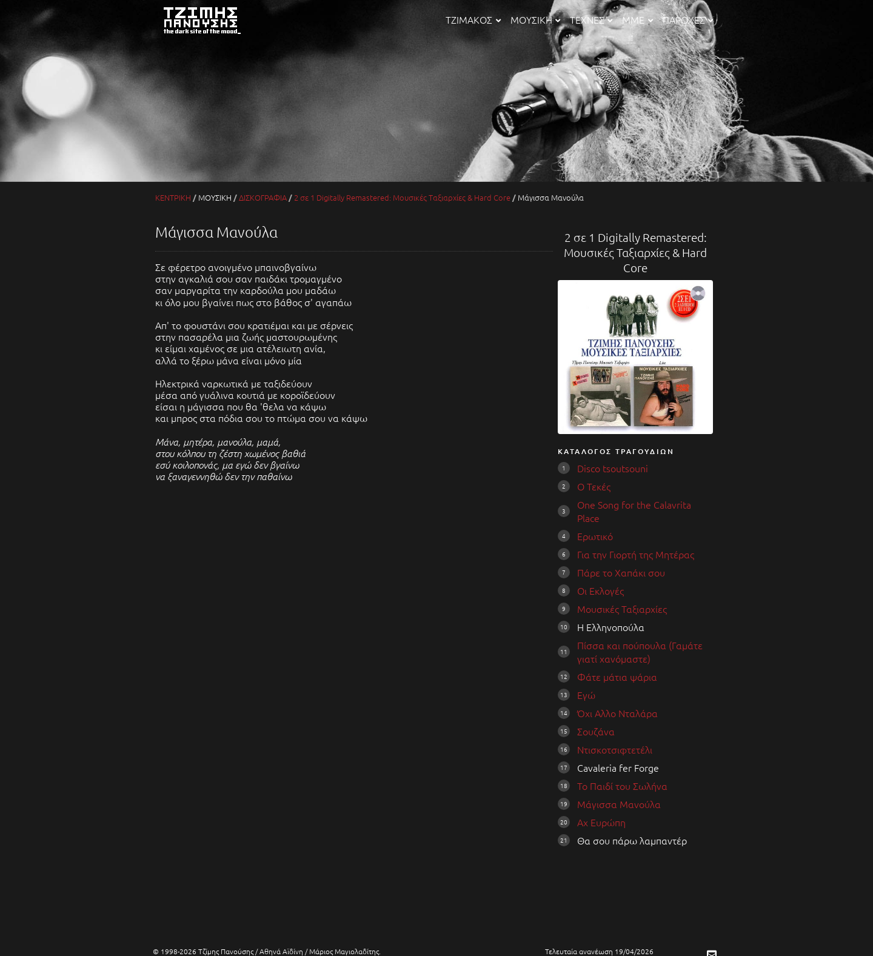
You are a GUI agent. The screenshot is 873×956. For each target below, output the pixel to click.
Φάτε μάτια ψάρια (617, 676)
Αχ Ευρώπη (601, 822)
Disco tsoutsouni (612, 468)
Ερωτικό (595, 536)
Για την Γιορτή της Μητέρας (635, 554)
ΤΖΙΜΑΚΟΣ (473, 19)
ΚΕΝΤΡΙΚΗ (173, 197)
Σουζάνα (596, 731)
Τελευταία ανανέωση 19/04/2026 (599, 951)
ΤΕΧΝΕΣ (591, 19)
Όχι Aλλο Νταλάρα (617, 713)
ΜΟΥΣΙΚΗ (535, 19)
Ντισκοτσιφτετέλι (614, 749)
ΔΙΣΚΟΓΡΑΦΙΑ (263, 197)
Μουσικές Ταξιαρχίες (622, 608)
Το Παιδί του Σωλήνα (622, 785)
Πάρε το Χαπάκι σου (621, 572)
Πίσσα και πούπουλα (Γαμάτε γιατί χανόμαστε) (640, 651)
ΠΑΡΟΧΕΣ (688, 19)
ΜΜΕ (637, 19)
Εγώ (586, 694)
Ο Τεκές (593, 486)
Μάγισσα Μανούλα (619, 804)
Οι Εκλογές (600, 590)
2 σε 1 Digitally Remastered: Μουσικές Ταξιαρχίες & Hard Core (402, 197)
